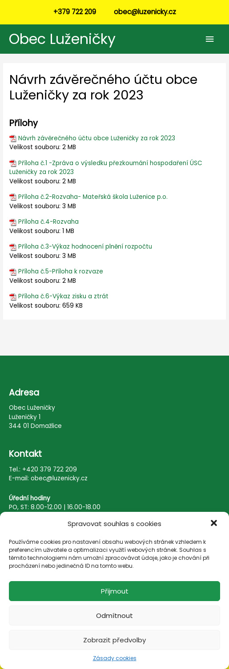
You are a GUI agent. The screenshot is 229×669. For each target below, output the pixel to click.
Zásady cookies (115, 658)
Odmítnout (114, 615)
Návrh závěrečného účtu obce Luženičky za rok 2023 (96, 138)
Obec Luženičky (62, 39)
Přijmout (115, 591)
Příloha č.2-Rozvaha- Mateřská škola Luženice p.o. (93, 197)
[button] (214, 524)
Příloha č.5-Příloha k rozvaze (60, 271)
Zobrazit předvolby (114, 640)
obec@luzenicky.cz (145, 11)
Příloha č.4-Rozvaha (48, 222)
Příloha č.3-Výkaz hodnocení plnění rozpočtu (85, 246)
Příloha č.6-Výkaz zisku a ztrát (63, 296)
